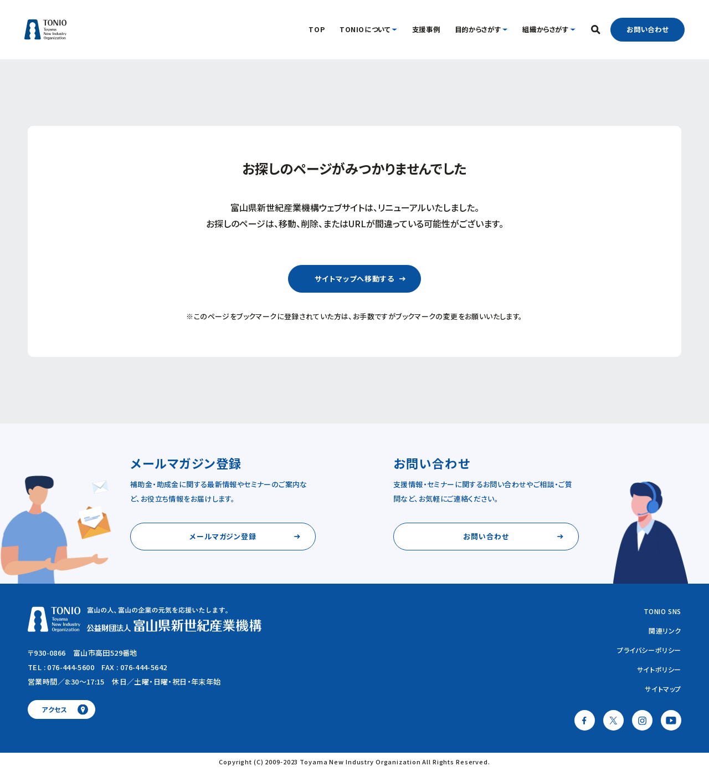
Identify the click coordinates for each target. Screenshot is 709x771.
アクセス (55, 709)
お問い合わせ (647, 29)
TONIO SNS (662, 611)
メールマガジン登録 (222, 536)
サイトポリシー (659, 669)
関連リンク (665, 630)
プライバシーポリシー (649, 650)
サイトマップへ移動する (354, 278)
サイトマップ (663, 688)
